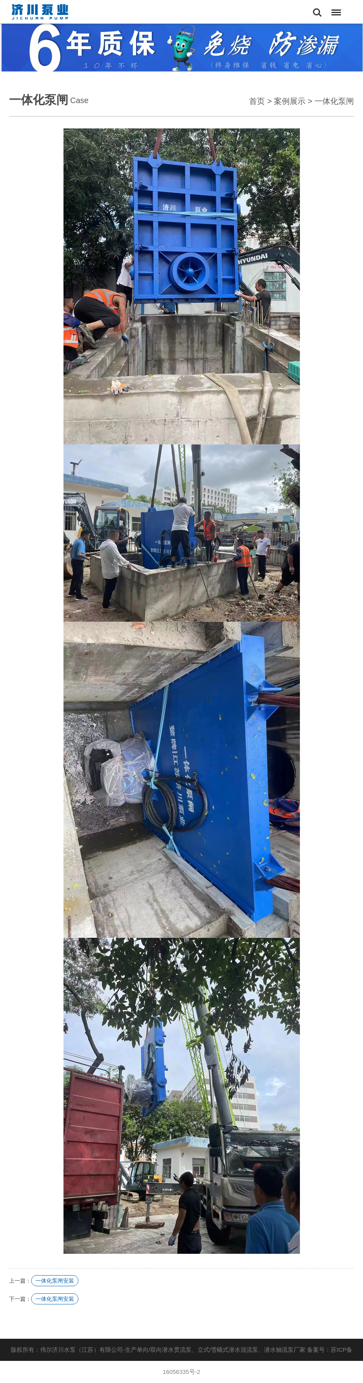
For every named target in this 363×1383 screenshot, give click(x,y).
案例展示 (289, 101)
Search (317, 12)
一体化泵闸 (334, 101)
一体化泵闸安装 (54, 1281)
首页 (257, 101)
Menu (334, 8)
